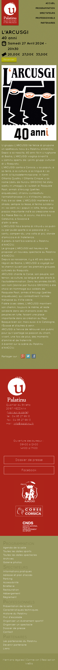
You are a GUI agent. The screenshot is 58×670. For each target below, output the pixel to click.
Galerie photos (12, 562)
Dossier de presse (29, 460)
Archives (8, 558)
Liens (6, 648)
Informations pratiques (17, 571)
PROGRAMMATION (45, 8)
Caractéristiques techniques (20, 609)
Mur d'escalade (12, 617)
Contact (8, 631)
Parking (8, 578)
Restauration (11, 589)
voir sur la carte (18, 412)
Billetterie (9, 586)
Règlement (10, 597)
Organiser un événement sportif (23, 620)
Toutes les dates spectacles (20, 554)
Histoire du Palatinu (15, 613)
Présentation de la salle (17, 606)
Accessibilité (11, 582)
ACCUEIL (50, 3)
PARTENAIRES (48, 23)
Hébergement (11, 593)
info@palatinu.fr (24, 423)
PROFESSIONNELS (45, 18)
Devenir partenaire (15, 644)
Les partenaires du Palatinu (20, 641)
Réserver (9, 59)
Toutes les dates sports (17, 551)
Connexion (32, 659)
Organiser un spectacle (17, 624)
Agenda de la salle (14, 547)
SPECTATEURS (47, 13)
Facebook (29, 470)
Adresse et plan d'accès (17, 575)
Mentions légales (13, 659)
